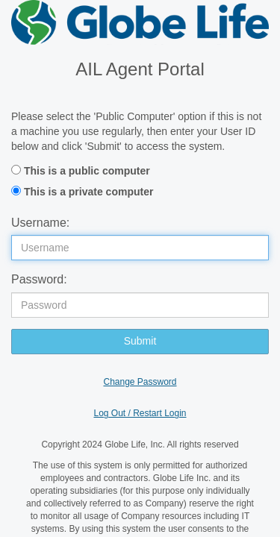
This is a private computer (89, 192)
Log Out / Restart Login (139, 413)
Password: (39, 279)
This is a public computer (87, 171)
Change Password (139, 382)
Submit (140, 341)
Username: (40, 222)
